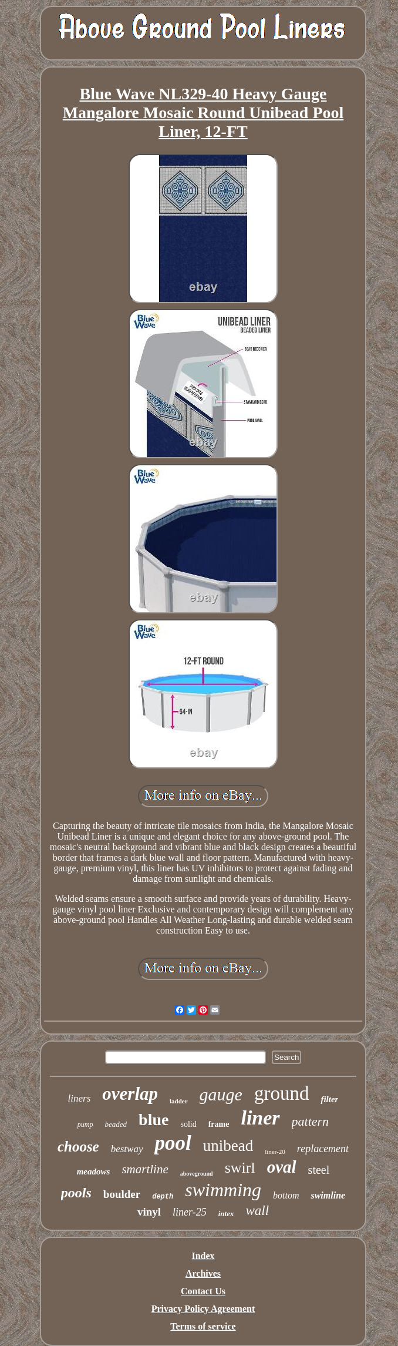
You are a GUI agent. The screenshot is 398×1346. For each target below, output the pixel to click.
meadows (93, 1171)
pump (85, 1124)
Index (202, 1256)
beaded (116, 1124)
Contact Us (203, 1291)
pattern (310, 1121)
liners (79, 1098)
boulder (121, 1194)
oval (281, 1166)
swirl (240, 1167)
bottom (286, 1195)
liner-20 (275, 1151)
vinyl (149, 1212)
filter (329, 1099)
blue (153, 1119)
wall (257, 1210)
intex (226, 1213)
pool (172, 1143)
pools (76, 1192)
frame (219, 1124)
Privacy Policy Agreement (203, 1309)
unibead (228, 1145)
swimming (223, 1189)
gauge (221, 1094)
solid (188, 1124)
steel (319, 1169)
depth (162, 1197)
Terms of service (202, 1326)
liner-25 (190, 1212)
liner (260, 1118)
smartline (145, 1169)
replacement (323, 1148)
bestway (127, 1148)
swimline (328, 1195)
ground (281, 1093)
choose (78, 1146)
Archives (203, 1273)
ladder (179, 1101)
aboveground (196, 1173)
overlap (130, 1093)
